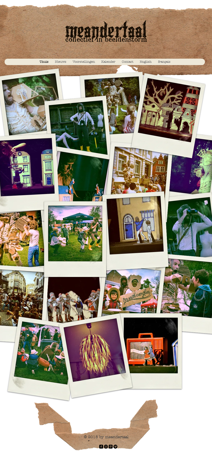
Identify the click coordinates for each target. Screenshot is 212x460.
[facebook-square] (101, 447)
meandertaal (106, 32)
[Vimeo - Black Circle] (115, 447)
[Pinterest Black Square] (111, 447)
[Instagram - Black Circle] (106, 447)
